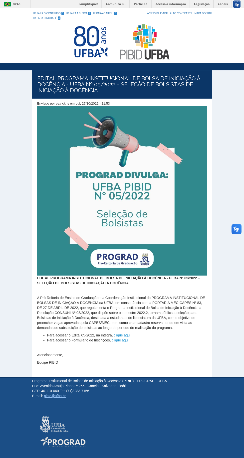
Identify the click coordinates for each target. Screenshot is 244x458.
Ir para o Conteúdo (48, 13)
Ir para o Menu (105, 13)
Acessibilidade (157, 13)
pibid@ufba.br (55, 396)
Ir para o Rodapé (47, 18)
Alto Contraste (181, 13)
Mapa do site (203, 13)
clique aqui (122, 335)
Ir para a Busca (78, 13)
